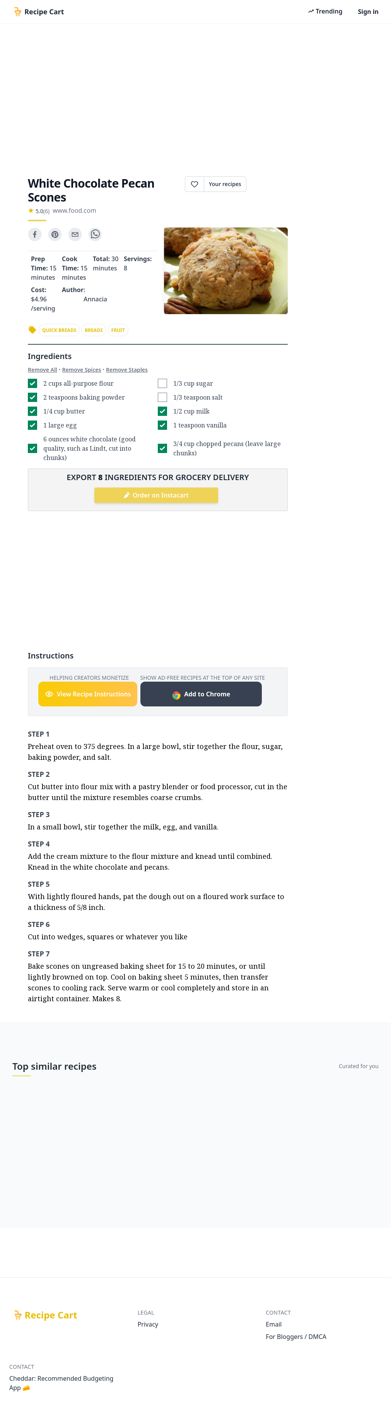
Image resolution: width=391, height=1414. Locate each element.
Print (267, 184)
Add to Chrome (201, 695)
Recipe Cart (51, 1315)
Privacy (148, 1324)
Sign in (368, 11)
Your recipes (225, 184)
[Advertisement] (195, 97)
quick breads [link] (59, 330)
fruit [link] (118, 330)
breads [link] (93, 330)
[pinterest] (55, 234)
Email (274, 1324)
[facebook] (35, 234)
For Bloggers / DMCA (296, 1336)
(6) (46, 211)
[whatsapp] (95, 234)
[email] (75, 234)
